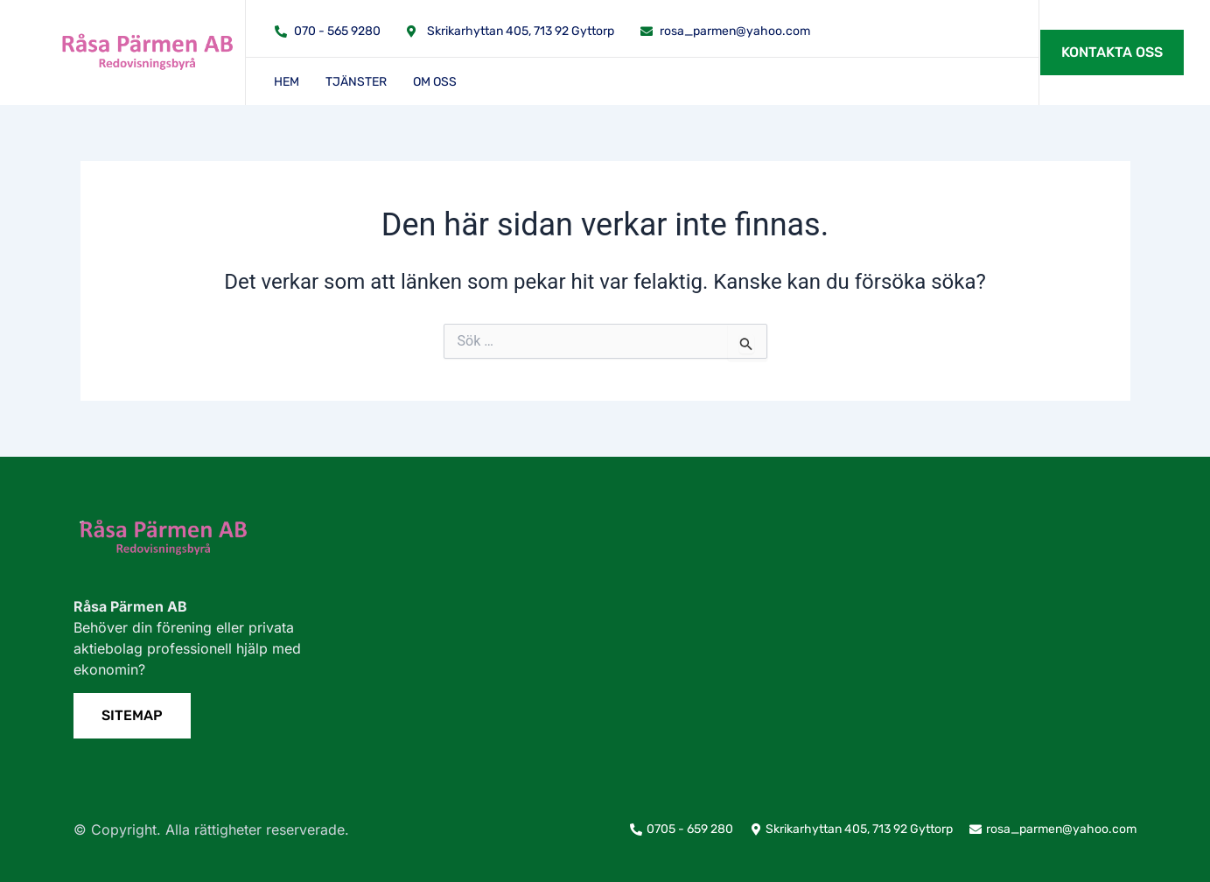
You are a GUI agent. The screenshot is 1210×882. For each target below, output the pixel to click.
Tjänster (356, 81)
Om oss (435, 81)
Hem (286, 81)
